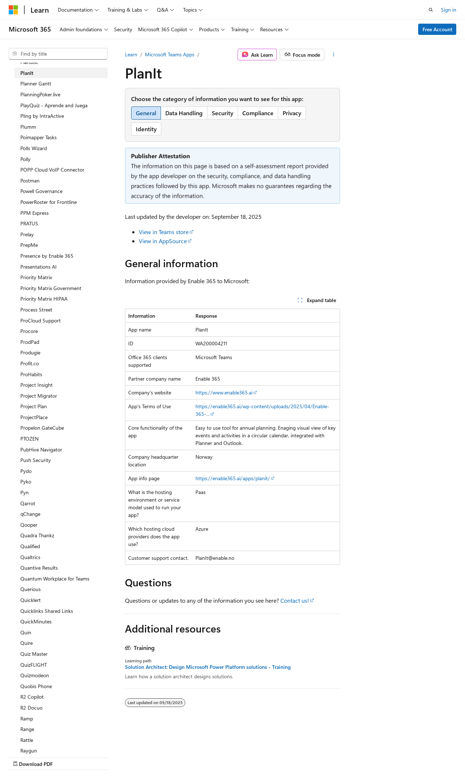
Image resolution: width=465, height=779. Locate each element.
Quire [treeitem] (26, 642)
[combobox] (58, 54)
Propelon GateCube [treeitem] (42, 427)
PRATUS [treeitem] (29, 223)
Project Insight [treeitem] (36, 384)
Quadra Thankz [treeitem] (37, 535)
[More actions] (333, 54)
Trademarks (230, 757)
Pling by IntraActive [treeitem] (42, 115)
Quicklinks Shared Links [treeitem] (46, 610)
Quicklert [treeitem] (30, 600)
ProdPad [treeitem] (29, 341)
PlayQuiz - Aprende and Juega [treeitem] (54, 105)
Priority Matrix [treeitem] (36, 277)
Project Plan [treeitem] (33, 406)
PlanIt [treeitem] (26, 72)
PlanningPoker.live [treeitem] (40, 94)
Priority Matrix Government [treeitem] (50, 288)
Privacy (159, 757)
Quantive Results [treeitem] (39, 567)
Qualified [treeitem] (30, 546)
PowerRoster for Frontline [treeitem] (48, 201)
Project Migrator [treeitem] (38, 395)
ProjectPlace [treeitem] (34, 417)
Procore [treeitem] (29, 331)
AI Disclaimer (23, 757)
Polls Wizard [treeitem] (33, 148)
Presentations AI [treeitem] (38, 266)
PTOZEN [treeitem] (29, 438)
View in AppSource (163, 241)
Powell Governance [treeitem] (41, 191)
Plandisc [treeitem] (29, 62)
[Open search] (431, 9)
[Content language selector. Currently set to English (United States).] (42, 739)
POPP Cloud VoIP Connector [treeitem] (52, 169)
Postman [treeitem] (30, 180)
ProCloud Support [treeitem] (40, 320)
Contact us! (294, 600)
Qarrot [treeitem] (27, 503)
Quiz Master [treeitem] (34, 653)
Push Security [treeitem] (35, 460)
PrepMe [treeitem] (29, 244)
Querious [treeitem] (30, 589)
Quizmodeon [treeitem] (34, 675)
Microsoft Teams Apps (169, 54)
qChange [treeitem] (30, 513)
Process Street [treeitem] (36, 309)
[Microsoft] (13, 10)
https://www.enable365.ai (223, 392)
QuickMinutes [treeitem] (36, 621)
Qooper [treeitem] (28, 524)
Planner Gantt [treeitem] (35, 83)
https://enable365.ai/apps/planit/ (232, 478)
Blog (99, 757)
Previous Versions (65, 757)
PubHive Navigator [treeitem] (41, 449)
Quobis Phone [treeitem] (36, 686)
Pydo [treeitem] (26, 470)
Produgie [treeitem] (30, 352)
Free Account (437, 29)
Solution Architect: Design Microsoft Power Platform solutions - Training (208, 667)
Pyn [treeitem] (24, 492)
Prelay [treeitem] (27, 234)
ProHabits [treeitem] (31, 374)
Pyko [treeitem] (25, 481)
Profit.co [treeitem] (29, 363)
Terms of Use (195, 757)
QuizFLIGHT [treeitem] (33, 664)
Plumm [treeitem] (28, 126)
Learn (131, 54)
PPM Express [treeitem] (34, 212)
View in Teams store (164, 232)
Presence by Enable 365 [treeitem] (46, 255)
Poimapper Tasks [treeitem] (38, 137)
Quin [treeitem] (25, 632)
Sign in (448, 9)
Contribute (130, 757)
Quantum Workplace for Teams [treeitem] (54, 578)
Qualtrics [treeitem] (30, 557)
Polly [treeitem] (25, 159)
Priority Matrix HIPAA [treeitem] (44, 298)
